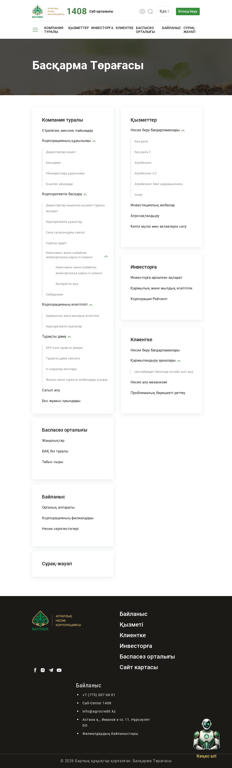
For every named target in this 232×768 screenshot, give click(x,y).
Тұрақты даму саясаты (63, 358)
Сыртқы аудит (56, 243)
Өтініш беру (187, 11)
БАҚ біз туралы (55, 451)
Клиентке (124, 28)
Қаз (164, 11)
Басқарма (53, 162)
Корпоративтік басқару (62, 194)
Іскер (138, 194)
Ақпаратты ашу (67, 284)
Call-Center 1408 (97, 703)
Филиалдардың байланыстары (110, 734)
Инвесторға (102, 28)
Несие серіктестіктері (60, 529)
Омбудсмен (54, 294)
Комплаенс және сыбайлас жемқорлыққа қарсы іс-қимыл (69, 255)
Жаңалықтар (53, 440)
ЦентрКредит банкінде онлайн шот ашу (163, 371)
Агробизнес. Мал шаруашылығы (158, 184)
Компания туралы (53, 30)
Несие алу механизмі (149, 382)
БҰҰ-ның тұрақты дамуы (64, 347)
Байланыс (171, 28)
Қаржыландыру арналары (153, 360)
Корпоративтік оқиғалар (64, 326)
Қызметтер (78, 28)
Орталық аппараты (58, 507)
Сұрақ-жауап (189, 30)
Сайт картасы (139, 667)
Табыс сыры (52, 462)
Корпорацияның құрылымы (66, 141)
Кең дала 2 (142, 152)
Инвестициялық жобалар (153, 205)
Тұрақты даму (54, 336)
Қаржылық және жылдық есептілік (72, 316)
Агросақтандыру (145, 216)
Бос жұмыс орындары (61, 401)
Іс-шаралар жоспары (61, 369)
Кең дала (141, 141)
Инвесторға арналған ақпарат (156, 277)
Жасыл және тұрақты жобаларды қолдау (77, 379)
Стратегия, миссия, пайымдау (67, 130)
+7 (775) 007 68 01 (99, 695)
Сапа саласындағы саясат (65, 232)
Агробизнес (143, 162)
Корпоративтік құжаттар (64, 222)
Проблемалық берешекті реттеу (158, 393)
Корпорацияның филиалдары (68, 518)
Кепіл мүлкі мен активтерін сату (158, 226)
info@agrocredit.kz (99, 711)
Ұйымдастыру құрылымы (65, 173)
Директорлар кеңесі (61, 152)
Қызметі (131, 624)
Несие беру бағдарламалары (155, 130)
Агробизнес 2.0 (145, 173)
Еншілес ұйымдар (59, 184)
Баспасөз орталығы (145, 30)
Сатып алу (51, 390)
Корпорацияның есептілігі (65, 304)
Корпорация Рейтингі (149, 299)
